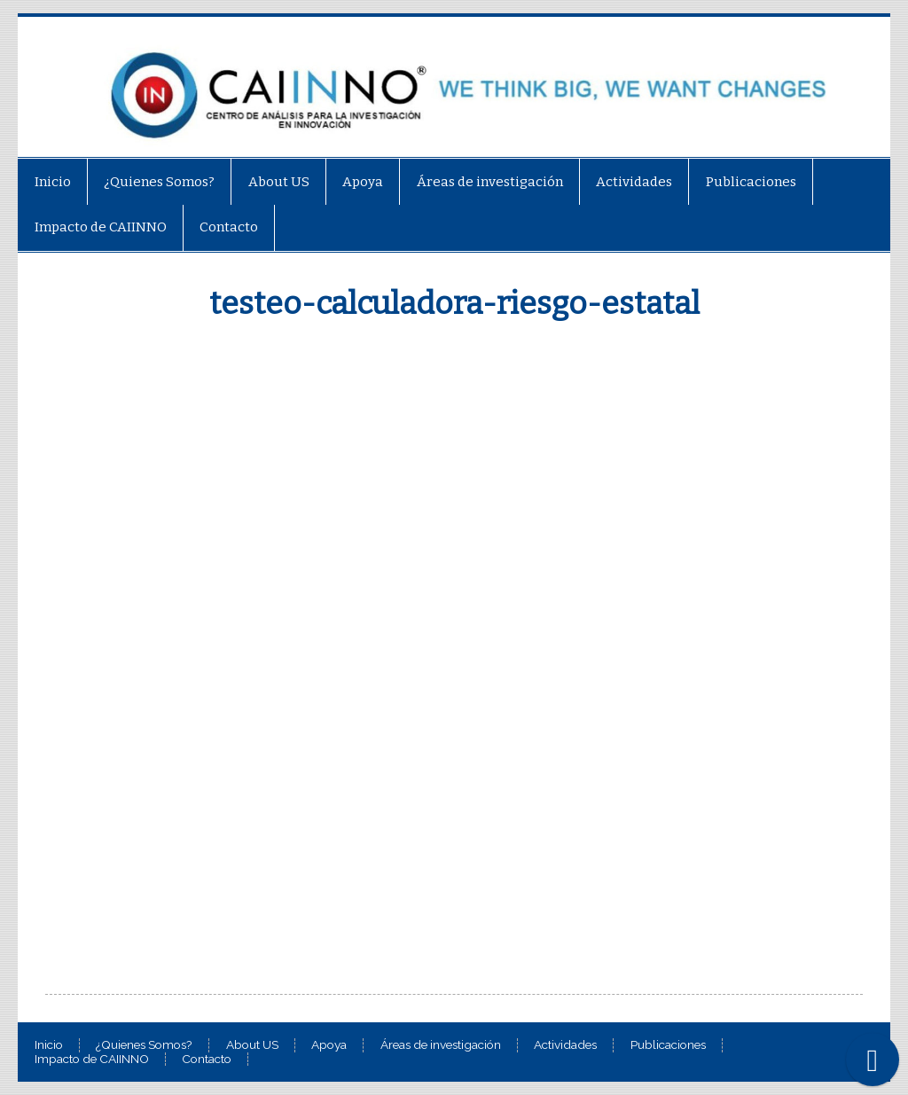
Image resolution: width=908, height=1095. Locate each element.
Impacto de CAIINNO (101, 227)
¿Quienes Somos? (159, 182)
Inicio (53, 182)
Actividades (634, 182)
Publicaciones (751, 182)
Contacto (229, 227)
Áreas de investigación (490, 182)
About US (278, 182)
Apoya (362, 182)
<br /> (454, 654)
